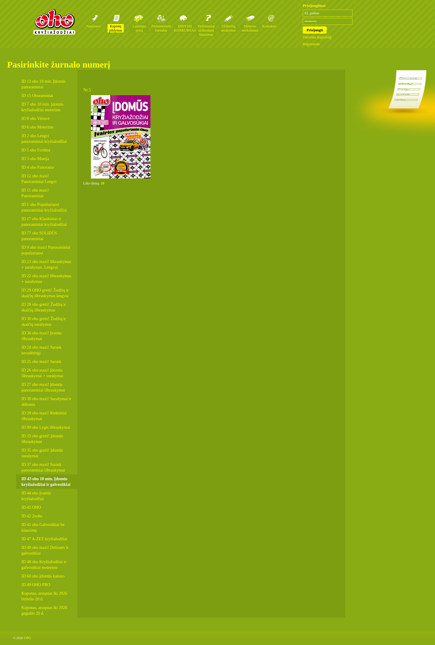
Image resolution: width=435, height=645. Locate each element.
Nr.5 (87, 89)
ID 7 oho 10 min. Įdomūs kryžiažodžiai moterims (42, 107)
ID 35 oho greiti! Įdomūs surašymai (42, 453)
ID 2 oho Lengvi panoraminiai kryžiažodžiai (44, 139)
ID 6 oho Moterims (37, 127)
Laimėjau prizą (139, 28)
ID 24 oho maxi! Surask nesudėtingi (41, 350)
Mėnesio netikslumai (250, 28)
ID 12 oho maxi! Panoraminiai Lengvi (38, 179)
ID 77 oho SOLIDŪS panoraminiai (39, 236)
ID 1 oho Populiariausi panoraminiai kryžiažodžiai (44, 207)
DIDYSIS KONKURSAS (185, 28)
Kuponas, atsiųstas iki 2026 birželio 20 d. (44, 596)
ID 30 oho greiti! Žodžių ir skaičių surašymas (43, 322)
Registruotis (311, 44)
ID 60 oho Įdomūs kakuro (43, 576)
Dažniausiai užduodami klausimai (206, 30)
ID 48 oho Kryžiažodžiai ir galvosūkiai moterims (43, 565)
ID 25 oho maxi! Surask (41, 361)
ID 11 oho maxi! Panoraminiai (35, 193)
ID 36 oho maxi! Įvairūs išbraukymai (41, 336)
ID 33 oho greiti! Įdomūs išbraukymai (42, 439)
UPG (27, 638)
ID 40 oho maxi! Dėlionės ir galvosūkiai (44, 550)
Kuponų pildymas (115, 28)
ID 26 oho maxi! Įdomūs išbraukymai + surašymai (42, 373)
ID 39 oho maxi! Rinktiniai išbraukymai (44, 416)
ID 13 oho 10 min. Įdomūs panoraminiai (43, 84)
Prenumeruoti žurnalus (161, 28)
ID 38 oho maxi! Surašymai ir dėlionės (46, 402)
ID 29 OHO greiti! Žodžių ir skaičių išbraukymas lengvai (45, 293)
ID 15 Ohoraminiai (37, 95)
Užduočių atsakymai (228, 28)
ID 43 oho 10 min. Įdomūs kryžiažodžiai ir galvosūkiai (45, 482)
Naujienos (93, 26)
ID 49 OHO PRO (35, 585)
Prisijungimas (314, 5)
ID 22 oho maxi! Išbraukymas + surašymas (46, 279)
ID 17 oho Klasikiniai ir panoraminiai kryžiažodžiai (44, 222)
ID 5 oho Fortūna (35, 150)
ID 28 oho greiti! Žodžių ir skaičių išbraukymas (43, 307)
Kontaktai (269, 26)
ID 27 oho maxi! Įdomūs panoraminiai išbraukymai (43, 387)
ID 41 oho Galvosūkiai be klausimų (43, 527)
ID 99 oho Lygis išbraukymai (45, 427)
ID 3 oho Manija (35, 158)
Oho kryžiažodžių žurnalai (54, 21)
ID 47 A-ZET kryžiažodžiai (44, 539)
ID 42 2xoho (32, 516)
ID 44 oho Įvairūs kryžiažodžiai (36, 496)
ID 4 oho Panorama (37, 167)
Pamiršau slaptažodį (317, 37)
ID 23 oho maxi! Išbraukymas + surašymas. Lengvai (46, 264)
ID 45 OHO (31, 507)
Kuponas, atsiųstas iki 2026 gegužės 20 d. (44, 610)
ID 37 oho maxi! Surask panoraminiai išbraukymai (43, 467)
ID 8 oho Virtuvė (35, 118)
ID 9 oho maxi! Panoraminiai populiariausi (45, 250)
